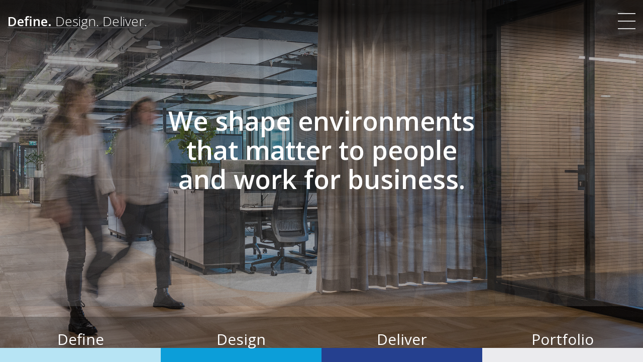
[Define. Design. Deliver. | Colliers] (77, 21)
